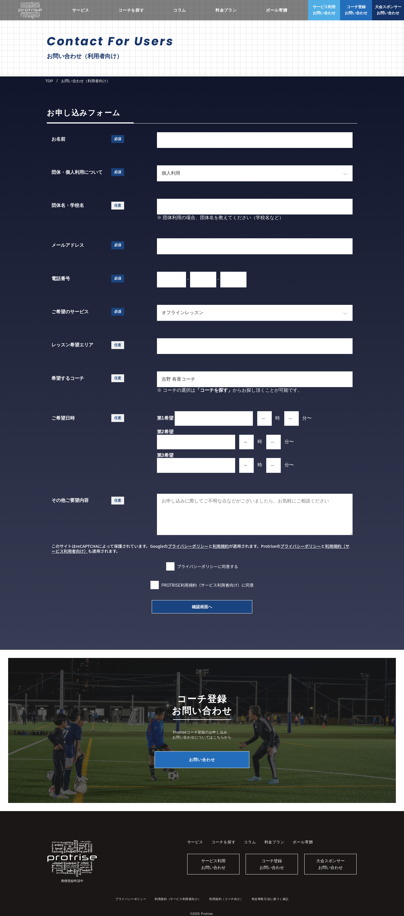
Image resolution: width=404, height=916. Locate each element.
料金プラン (226, 10)
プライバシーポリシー (188, 546)
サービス (80, 10)
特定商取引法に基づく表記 (270, 899)
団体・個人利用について (87, 172)
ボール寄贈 (276, 10)
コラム (179, 10)
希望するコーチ (87, 378)
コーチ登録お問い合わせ (272, 864)
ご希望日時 (87, 418)
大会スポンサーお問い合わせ (330, 864)
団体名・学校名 (87, 206)
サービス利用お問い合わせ (213, 864)
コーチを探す (131, 10)
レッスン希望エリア (87, 345)
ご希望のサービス (87, 312)
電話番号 (87, 278)
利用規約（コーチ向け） (226, 899)
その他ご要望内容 (87, 500)
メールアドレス (87, 245)
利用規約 (220, 546)
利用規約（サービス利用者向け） (178, 899)
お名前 (87, 139)
